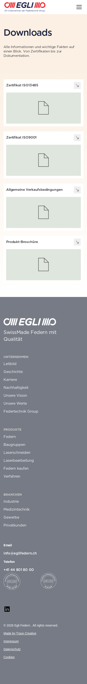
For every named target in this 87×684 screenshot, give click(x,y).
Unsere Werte (15, 403)
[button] (78, 7)
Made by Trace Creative (20, 633)
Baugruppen (14, 445)
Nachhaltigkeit (16, 387)
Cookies (9, 657)
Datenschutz (12, 649)
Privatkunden (15, 525)
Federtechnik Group (21, 411)
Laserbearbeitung (19, 460)
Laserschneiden (17, 452)
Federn (10, 437)
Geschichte (13, 372)
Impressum (11, 641)
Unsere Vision (15, 395)
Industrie (11, 501)
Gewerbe (11, 517)
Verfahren (12, 476)
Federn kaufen (16, 468)
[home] (25, 7)
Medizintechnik (17, 509)
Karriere (10, 380)
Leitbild (10, 364)
